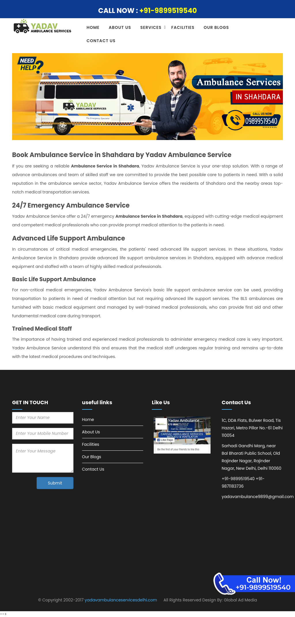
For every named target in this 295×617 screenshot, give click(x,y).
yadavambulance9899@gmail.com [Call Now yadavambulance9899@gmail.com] (258, 496)
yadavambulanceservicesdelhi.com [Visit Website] (121, 600)
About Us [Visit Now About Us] (91, 432)
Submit (55, 483)
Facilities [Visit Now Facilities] (90, 444)
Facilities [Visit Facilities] (182, 27)
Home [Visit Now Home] (88, 419)
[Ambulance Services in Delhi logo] (42, 26)
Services (151, 27)
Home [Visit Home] (93, 27)
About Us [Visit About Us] (120, 27)
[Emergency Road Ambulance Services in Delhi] (182, 435)
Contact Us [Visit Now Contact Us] (93, 469)
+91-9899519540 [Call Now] (168, 10)
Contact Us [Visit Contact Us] (101, 41)
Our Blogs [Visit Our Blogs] (216, 27)
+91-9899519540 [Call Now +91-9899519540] (238, 479)
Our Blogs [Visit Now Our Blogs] (91, 457)
